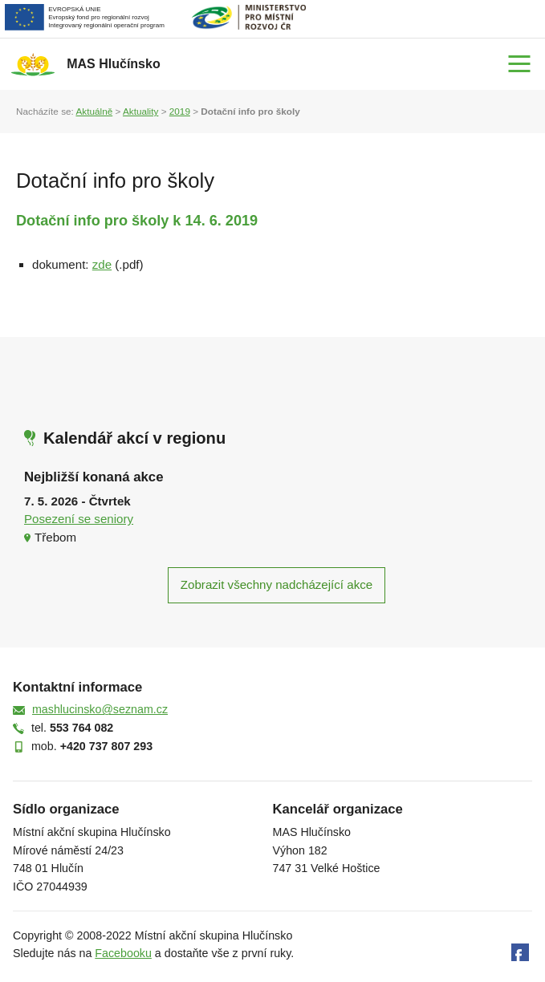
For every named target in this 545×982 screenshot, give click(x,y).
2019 (179, 111)
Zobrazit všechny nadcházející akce (276, 584)
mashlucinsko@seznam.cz (100, 709)
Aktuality (140, 111)
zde (102, 264)
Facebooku (123, 953)
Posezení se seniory (78, 518)
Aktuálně (93, 111)
